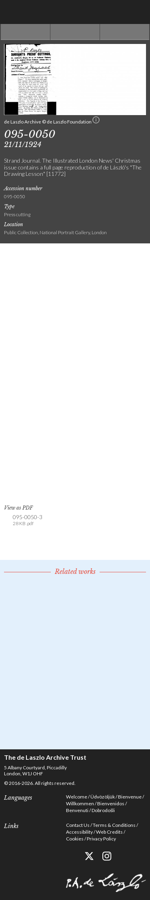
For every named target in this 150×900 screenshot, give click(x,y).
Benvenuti (77, 810)
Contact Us (78, 825)
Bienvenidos (110, 803)
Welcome (76, 797)
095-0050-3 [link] (27, 521)
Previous (25, 32)
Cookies (75, 839)
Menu (138, 12)
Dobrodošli (103, 810)
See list (75, 32)
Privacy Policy (101, 839)
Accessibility (79, 832)
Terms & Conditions (114, 825)
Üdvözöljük (102, 797)
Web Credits (109, 832)
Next (124, 32)
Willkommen (80, 803)
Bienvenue (130, 797)
